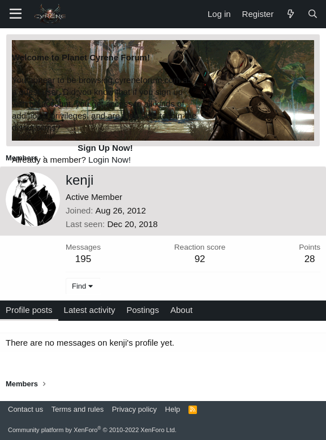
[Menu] (15, 14)
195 (83, 259)
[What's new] (290, 13)
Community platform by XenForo (92, 429)
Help (173, 409)
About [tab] (181, 310)
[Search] (313, 13)
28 (309, 259)
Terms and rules (78, 409)
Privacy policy (134, 409)
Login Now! (109, 159)
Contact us (25, 409)
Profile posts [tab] (29, 310)
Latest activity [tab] (89, 310)
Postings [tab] (142, 310)
